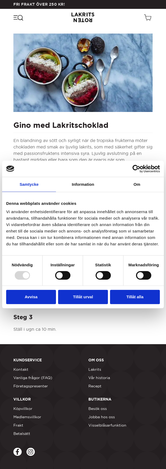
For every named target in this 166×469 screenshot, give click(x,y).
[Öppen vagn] (148, 17)
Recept (94, 386)
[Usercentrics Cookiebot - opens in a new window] (136, 169)
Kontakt (20, 369)
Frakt (18, 425)
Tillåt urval (83, 297)
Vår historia (99, 377)
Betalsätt (21, 433)
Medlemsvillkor (27, 417)
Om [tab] (137, 184)
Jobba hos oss (101, 417)
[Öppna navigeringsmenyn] (18, 17)
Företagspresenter (30, 386)
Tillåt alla (135, 297)
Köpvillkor (22, 408)
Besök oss (97, 408)
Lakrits (94, 369)
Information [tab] (83, 184)
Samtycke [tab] (29, 184)
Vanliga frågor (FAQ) (32, 377)
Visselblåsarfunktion (107, 425)
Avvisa (31, 297)
